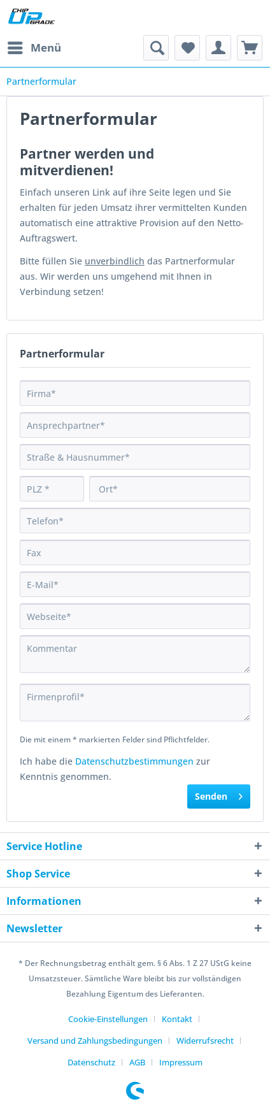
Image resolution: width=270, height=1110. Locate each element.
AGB (137, 1062)
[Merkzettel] (187, 48)
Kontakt (177, 1019)
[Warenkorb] (249, 48)
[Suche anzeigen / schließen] (156, 48)
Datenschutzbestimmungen (134, 761)
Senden (219, 794)
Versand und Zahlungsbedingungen (94, 1040)
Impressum (180, 1062)
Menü (34, 46)
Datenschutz (91, 1062)
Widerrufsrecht (205, 1040)
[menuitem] (34, 48)
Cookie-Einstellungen (108, 1019)
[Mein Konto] (218, 48)
